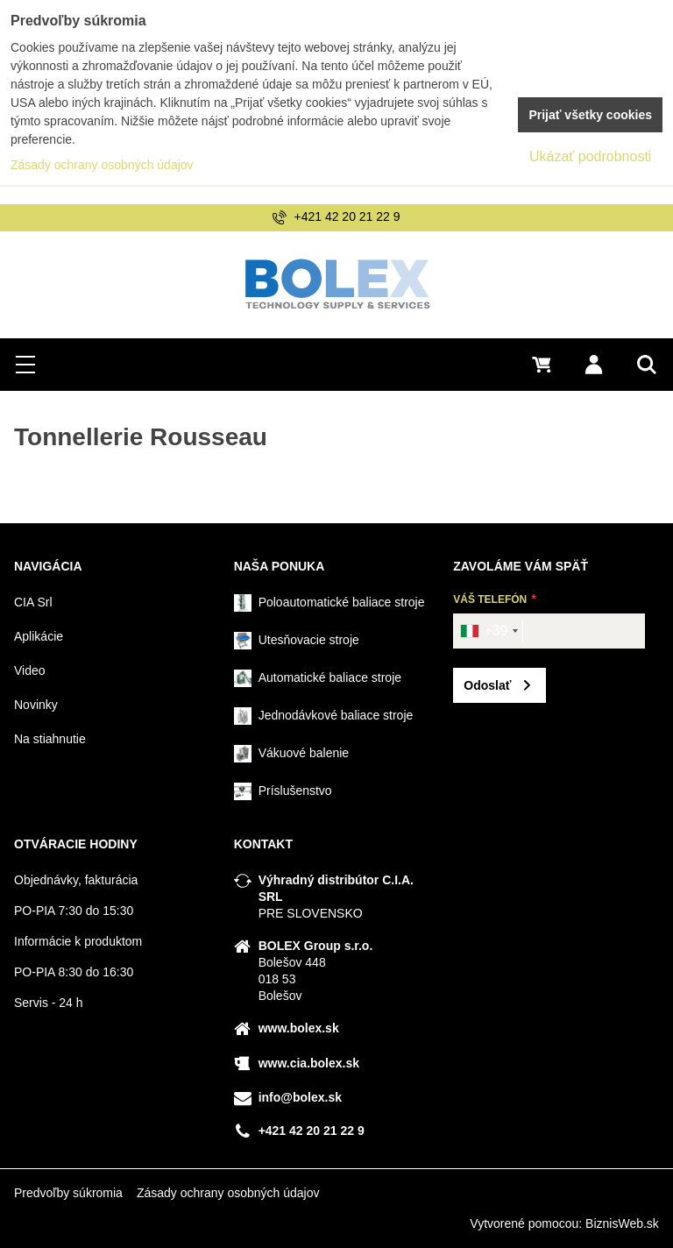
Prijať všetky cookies (590, 115)
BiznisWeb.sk (622, 1223)
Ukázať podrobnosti (590, 156)
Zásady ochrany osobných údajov (228, 1193)
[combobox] (488, 631)
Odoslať (487, 685)
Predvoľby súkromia (68, 1193)
